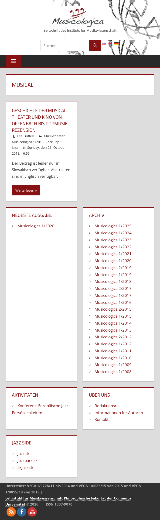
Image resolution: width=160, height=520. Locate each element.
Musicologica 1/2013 (113, 330)
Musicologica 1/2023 (113, 240)
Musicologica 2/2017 (113, 288)
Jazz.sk (23, 453)
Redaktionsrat (107, 405)
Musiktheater (54, 136)
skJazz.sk (25, 467)
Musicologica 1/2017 (113, 295)
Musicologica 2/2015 (113, 309)
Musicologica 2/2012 (113, 337)
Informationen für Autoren (119, 412)
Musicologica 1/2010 (113, 358)
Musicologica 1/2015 (113, 316)
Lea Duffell (25, 136)
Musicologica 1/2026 (35, 226)
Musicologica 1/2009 (113, 364)
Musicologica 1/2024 (113, 233)
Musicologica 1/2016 (113, 302)
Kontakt (102, 419)
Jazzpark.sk (27, 460)
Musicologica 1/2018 (28, 142)
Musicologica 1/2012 (113, 344)
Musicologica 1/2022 (113, 247)
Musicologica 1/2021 (113, 253)
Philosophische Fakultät (85, 498)
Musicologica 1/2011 (113, 351)
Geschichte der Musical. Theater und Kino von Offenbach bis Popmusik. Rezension (40, 120)
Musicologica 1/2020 (113, 260)
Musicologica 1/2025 (113, 226)
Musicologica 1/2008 (113, 371)
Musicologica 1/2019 (113, 274)
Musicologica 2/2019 (113, 267)
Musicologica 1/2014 (113, 323)
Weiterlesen (24, 190)
